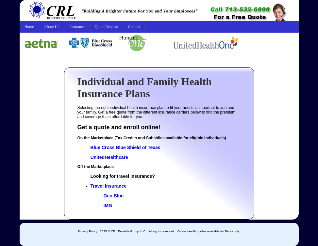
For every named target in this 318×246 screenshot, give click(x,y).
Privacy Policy (87, 231)
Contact (134, 26)
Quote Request (106, 26)
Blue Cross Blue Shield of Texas (125, 147)
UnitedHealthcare (109, 157)
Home (29, 26)
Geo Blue (114, 195)
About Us (51, 26)
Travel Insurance (109, 186)
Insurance (77, 26)
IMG (108, 205)
